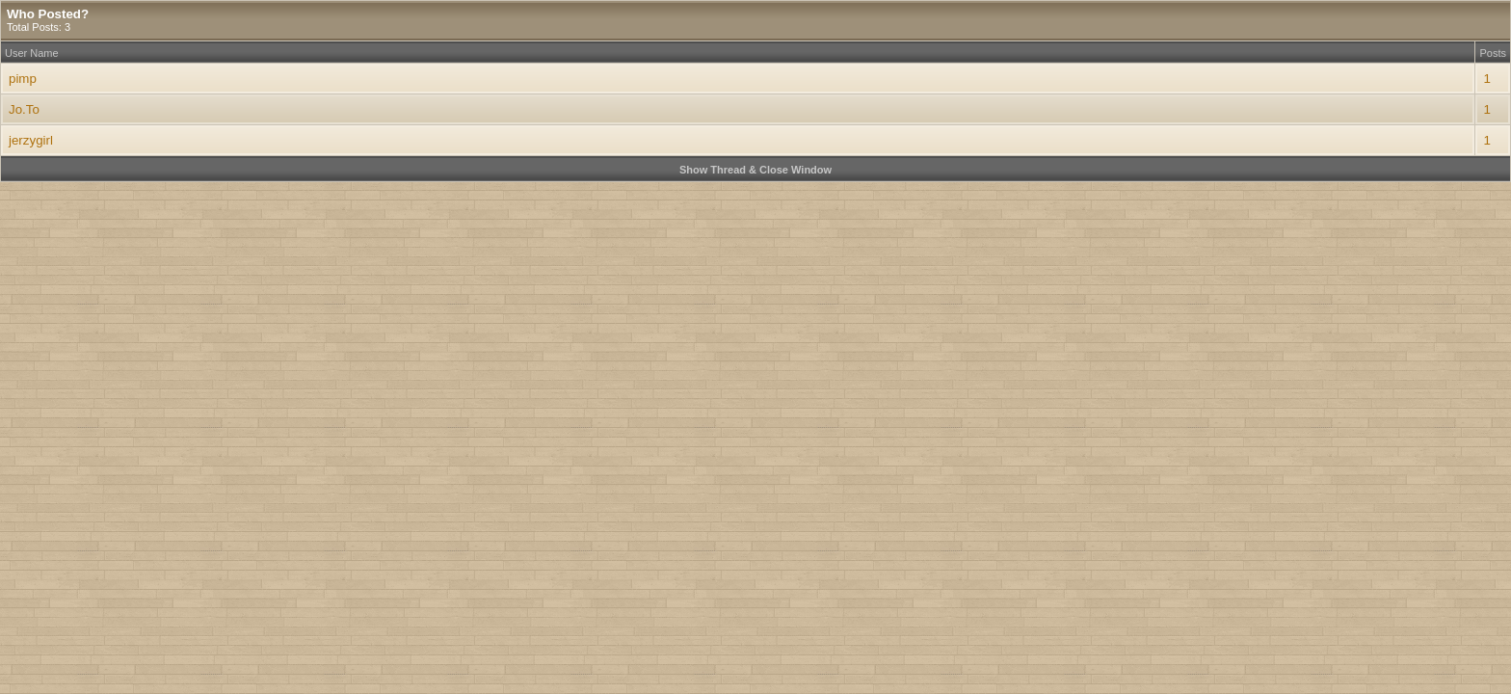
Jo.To (24, 109)
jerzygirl (31, 140)
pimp (23, 78)
